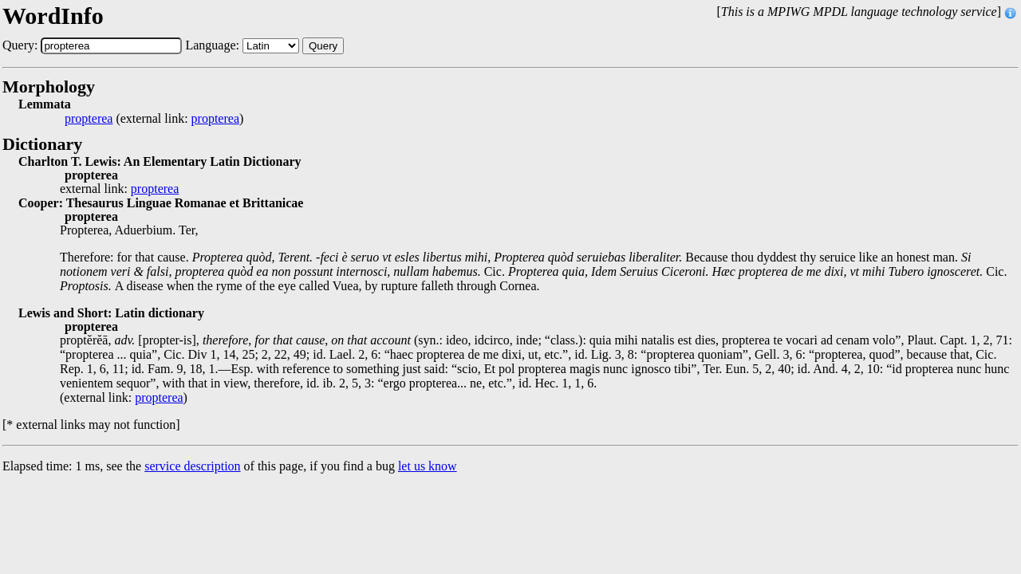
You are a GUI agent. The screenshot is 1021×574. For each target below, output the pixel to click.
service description (192, 466)
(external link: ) (154, 118)
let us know (427, 466)
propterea (88, 118)
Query (323, 46)
